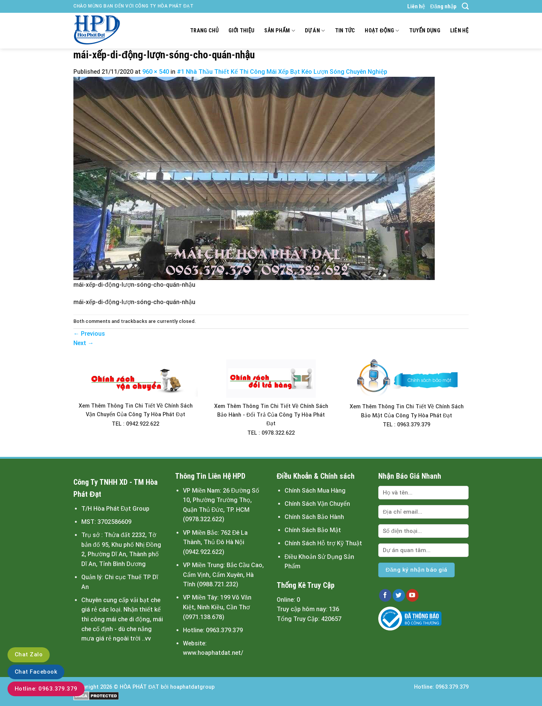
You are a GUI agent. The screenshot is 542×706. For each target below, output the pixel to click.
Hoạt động (382, 30)
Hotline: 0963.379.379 (46, 688)
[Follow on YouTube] (412, 595)
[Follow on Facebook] (385, 595)
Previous (89, 333)
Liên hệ (416, 6)
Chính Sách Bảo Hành (314, 516)
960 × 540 (155, 71)
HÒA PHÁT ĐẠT (139, 687)
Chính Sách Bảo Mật (313, 530)
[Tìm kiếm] (465, 6)
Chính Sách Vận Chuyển (317, 503)
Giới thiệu (241, 30)
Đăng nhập (443, 6)
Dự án (315, 30)
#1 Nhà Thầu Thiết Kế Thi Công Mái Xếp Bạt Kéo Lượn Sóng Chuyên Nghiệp (282, 71)
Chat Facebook (36, 671)
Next (83, 343)
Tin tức (345, 30)
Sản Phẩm (279, 30)
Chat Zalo (29, 654)
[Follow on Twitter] (399, 595)
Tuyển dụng (424, 30)
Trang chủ (204, 30)
